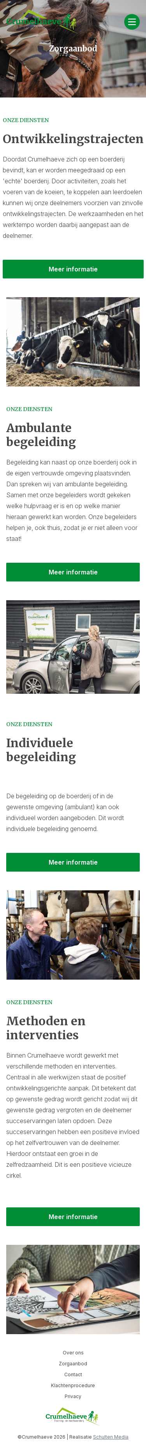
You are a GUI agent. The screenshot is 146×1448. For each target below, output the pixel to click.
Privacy (73, 1396)
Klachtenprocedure (73, 1385)
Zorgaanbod (73, 1363)
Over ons (73, 1353)
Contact (73, 1374)
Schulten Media (110, 1437)
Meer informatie (73, 269)
